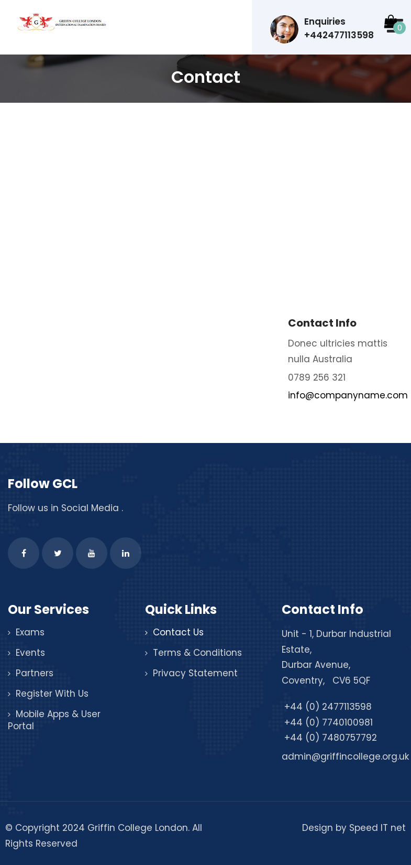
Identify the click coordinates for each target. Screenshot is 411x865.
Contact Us (178, 632)
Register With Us (52, 693)
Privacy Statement (195, 673)
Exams (30, 632)
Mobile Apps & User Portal (54, 720)
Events (30, 652)
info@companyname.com (348, 395)
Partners (34, 673)
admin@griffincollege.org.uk (345, 756)
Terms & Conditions (197, 652)
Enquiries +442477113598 (322, 29)
